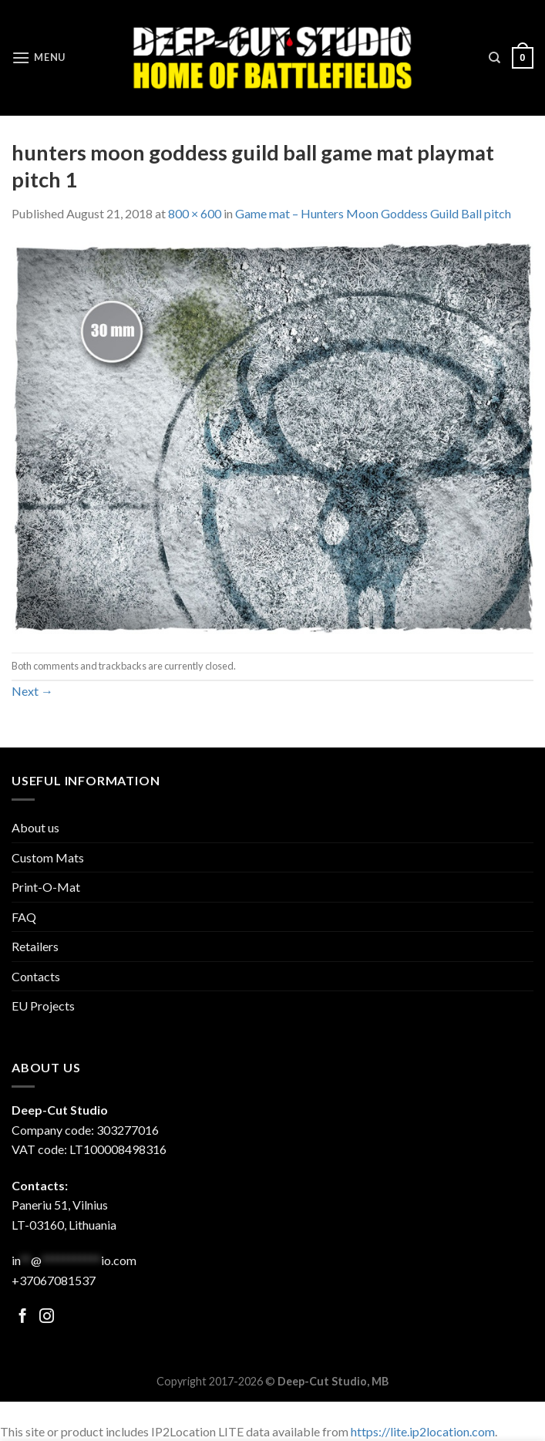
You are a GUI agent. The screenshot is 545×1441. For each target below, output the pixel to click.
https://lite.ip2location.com (423, 1431)
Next (32, 690)
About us (35, 827)
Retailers (35, 946)
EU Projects (43, 1005)
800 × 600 (194, 213)
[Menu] (39, 57)
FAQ (24, 916)
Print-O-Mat (46, 886)
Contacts (36, 976)
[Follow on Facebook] (22, 1317)
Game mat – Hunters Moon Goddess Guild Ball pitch (373, 213)
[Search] (494, 58)
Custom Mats (48, 857)
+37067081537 (54, 1280)
